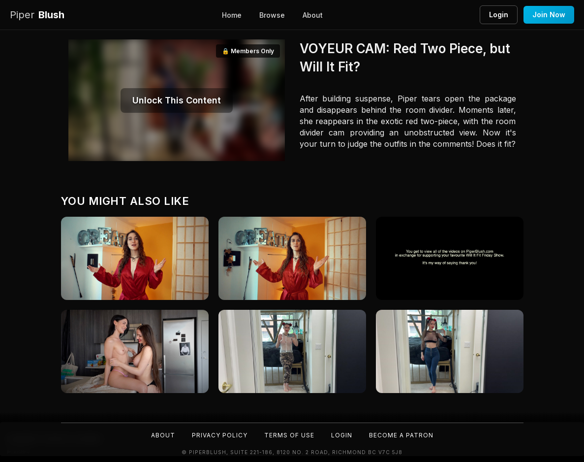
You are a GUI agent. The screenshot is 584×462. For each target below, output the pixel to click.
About (313, 15)
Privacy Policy (219, 435)
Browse (272, 15)
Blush (37, 15)
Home (232, 15)
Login (498, 14)
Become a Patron (401, 435)
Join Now (548, 14)
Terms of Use (289, 435)
